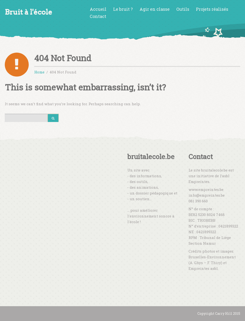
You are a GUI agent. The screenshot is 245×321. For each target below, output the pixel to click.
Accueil (98, 9)
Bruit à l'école (28, 12)
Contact (98, 16)
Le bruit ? (123, 9)
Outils (182, 9)
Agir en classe (154, 9)
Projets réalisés (212, 9)
